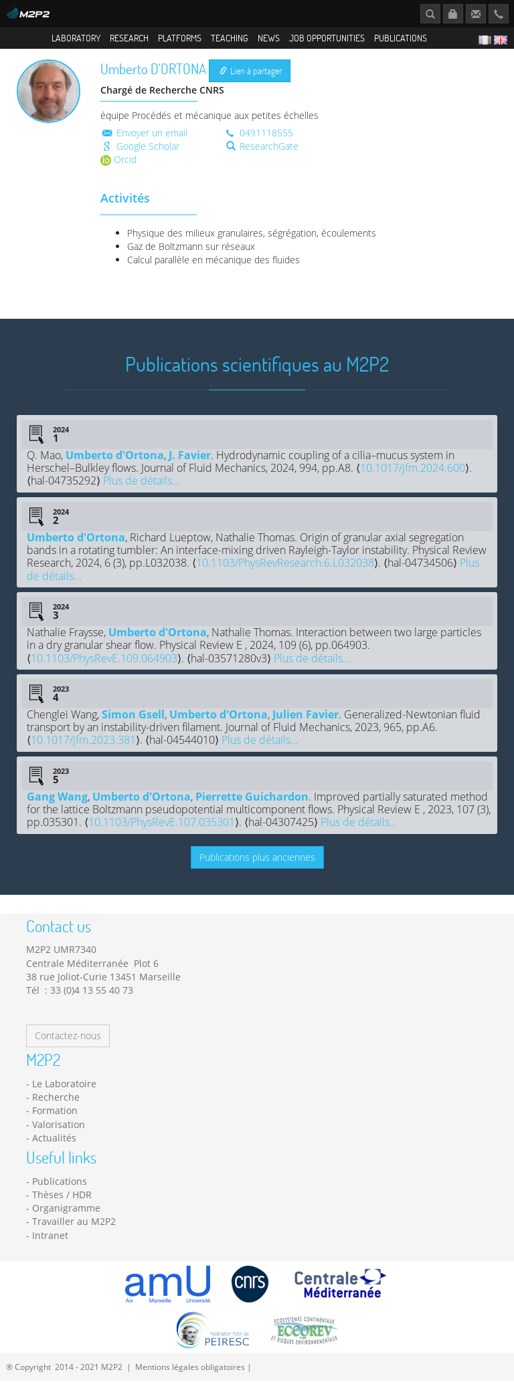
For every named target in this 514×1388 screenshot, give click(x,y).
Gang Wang (57, 804)
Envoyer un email (143, 139)
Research (129, 37)
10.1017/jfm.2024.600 (412, 475)
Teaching (229, 37)
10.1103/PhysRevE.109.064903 (104, 665)
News (269, 37)
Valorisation (58, 1131)
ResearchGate (262, 152)
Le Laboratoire (64, 1090)
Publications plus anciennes (257, 864)
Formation (55, 1117)
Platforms (179, 37)
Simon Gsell (133, 721)
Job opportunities (327, 37)
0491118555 (258, 139)
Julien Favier (305, 721)
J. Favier (190, 461)
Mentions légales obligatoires (190, 1374)
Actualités (54, 1145)
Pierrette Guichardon (252, 804)
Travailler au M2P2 (74, 1228)
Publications (400, 37)
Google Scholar (139, 152)
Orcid (118, 166)
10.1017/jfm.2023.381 (83, 747)
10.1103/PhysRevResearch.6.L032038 (285, 570)
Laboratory (76, 37)
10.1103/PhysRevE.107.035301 (161, 829)
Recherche (56, 1104)
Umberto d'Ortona (115, 461)
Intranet (50, 1242)
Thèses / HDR (62, 1202)
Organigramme (66, 1215)
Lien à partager (251, 78)
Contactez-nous (68, 1042)
